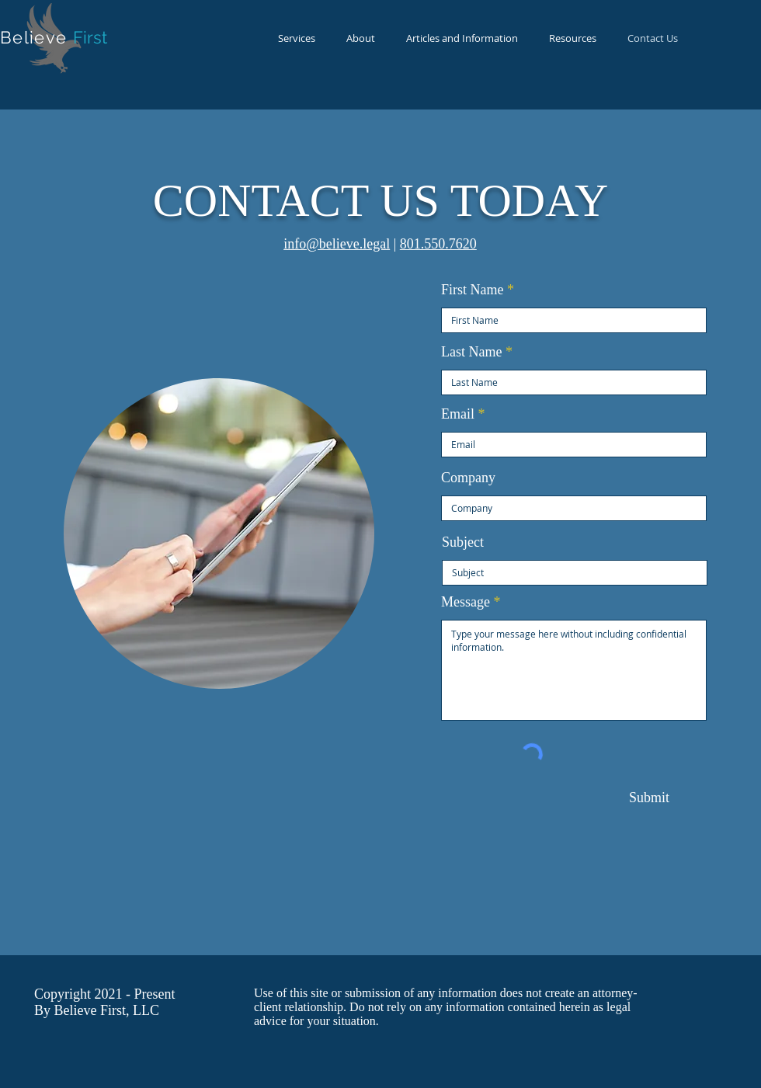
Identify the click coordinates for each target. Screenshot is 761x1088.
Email (457, 414)
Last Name (471, 352)
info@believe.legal (336, 244)
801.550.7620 (438, 244)
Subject (463, 542)
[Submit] (649, 798)
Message (465, 602)
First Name (472, 290)
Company (468, 478)
